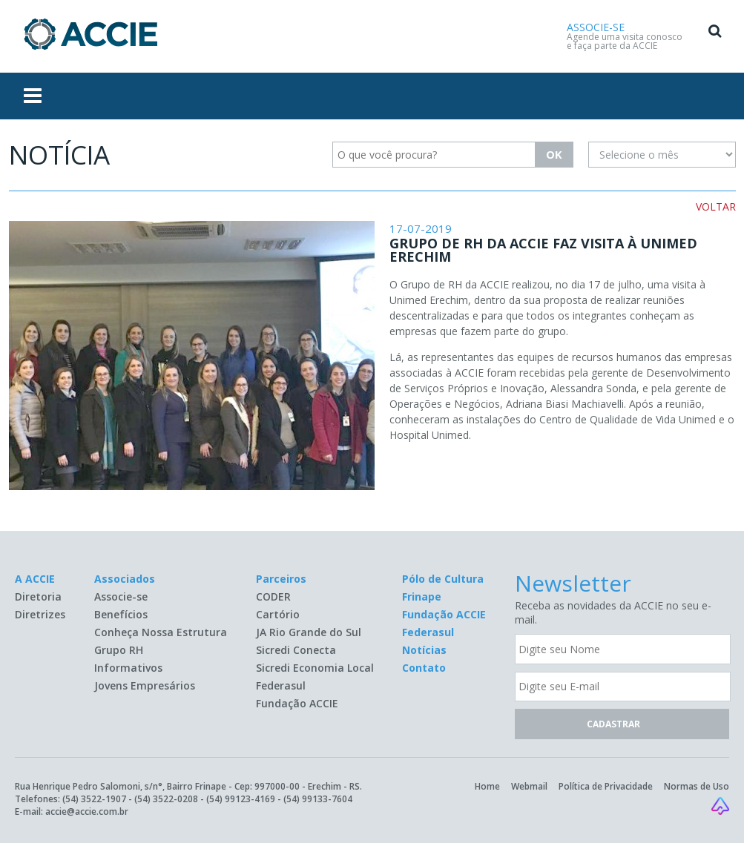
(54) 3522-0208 (166, 799)
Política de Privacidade (606, 786)
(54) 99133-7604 (317, 799)
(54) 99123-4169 (240, 799)
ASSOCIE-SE (596, 27)
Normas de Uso (696, 786)
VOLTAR (716, 206)
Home (487, 786)
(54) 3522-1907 (94, 799)
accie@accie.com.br (86, 811)
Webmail (529, 786)
